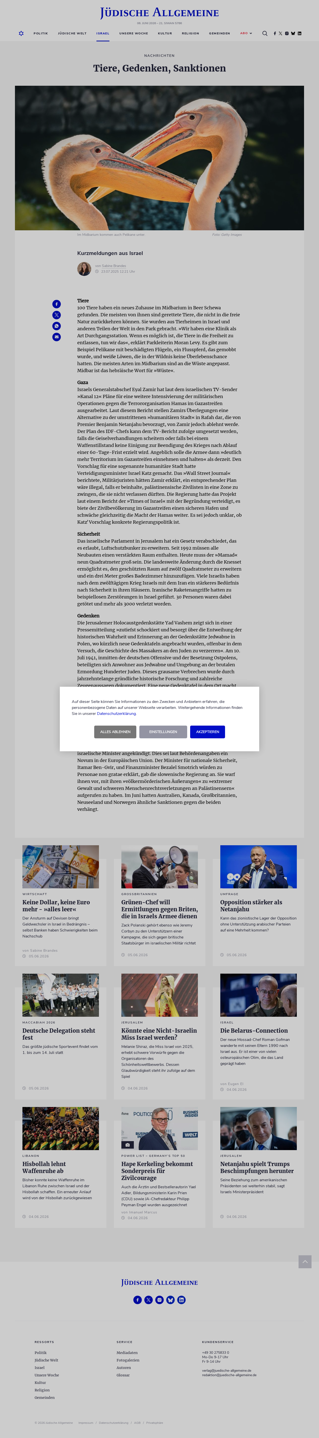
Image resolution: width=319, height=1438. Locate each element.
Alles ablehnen (115, 732)
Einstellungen (163, 732)
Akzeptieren (207, 732)
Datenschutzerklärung (116, 713)
